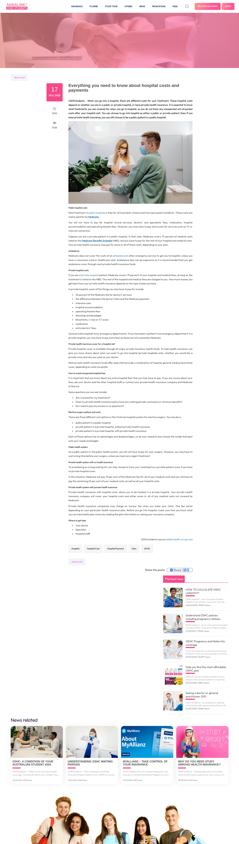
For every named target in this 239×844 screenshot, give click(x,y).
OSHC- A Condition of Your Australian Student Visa (32, 763)
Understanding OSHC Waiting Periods (90, 763)
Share (175, 570)
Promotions (158, 6)
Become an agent (208, 6)
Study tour (111, 6)
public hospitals (97, 212)
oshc (134, 548)
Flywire (93, 6)
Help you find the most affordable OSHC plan (206, 668)
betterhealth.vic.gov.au (179, 539)
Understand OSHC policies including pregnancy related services (202, 617)
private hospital (90, 275)
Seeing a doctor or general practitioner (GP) (202, 694)
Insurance (77, 6)
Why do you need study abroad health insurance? (199, 763)
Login (228, 6)
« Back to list (19, 77)
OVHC (147, 548)
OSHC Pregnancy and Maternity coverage (205, 643)
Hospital (75, 548)
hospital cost (93, 548)
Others (128, 6)
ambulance (118, 255)
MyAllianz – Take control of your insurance (145, 763)
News (142, 6)
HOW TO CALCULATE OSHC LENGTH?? (203, 591)
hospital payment (115, 548)
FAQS (174, 6)
